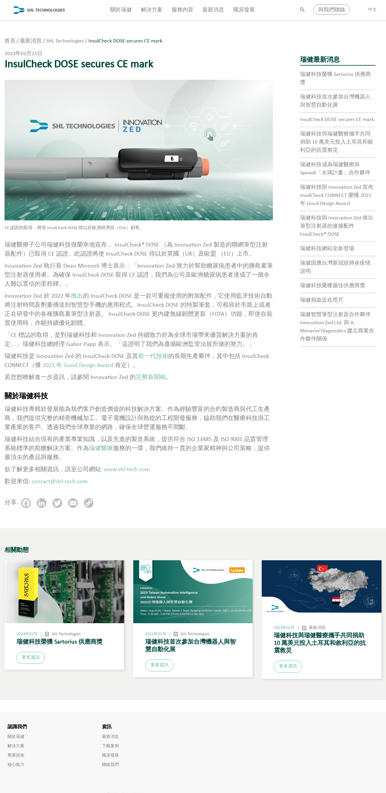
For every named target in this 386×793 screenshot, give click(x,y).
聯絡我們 (110, 765)
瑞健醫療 (101, 449)
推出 (77, 296)
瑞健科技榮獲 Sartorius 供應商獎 (60, 642)
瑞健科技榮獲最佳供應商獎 (332, 286)
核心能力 (16, 765)
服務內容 (182, 10)
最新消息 (213, 10)
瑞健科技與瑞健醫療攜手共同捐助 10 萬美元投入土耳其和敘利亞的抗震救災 (336, 142)
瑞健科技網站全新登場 (327, 249)
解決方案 (152, 10)
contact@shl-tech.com (60, 482)
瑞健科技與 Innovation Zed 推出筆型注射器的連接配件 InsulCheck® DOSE (336, 226)
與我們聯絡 (331, 10)
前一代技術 (153, 356)
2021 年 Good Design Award (78, 365)
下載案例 (110, 746)
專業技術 (16, 755)
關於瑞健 (121, 10)
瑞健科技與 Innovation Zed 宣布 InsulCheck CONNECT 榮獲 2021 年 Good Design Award (336, 196)
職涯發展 (244, 10)
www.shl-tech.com (127, 470)
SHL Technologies (66, 634)
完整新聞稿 (151, 378)
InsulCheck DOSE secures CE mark (337, 120)
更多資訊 (31, 657)
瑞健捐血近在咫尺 (321, 300)
